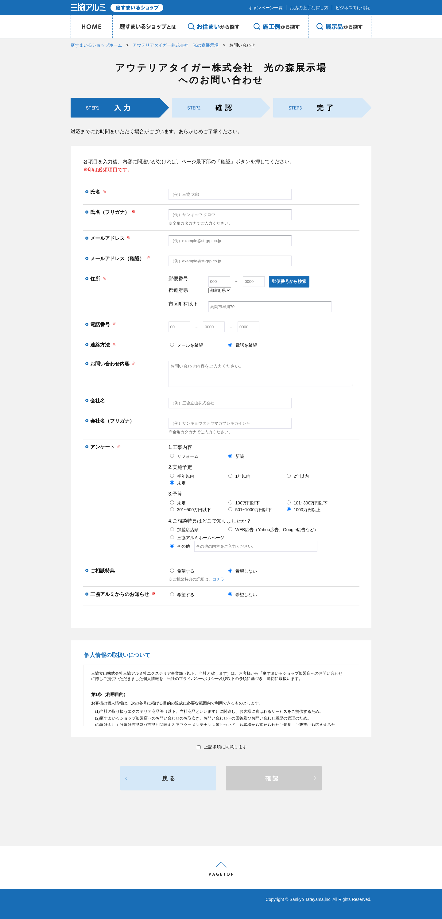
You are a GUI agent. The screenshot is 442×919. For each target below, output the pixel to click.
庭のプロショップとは (147, 26)
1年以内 (239, 476)
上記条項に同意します (222, 746)
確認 (272, 778)
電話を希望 (242, 345)
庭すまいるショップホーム (96, 45)
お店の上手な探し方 (309, 7)
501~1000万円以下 (250, 509)
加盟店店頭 (184, 529)
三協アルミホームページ (197, 537)
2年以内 (298, 476)
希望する (182, 571)
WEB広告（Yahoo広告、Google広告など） (273, 529)
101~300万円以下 (307, 502)
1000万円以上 (303, 509)
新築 (236, 456)
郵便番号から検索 (289, 281)
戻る (169, 778)
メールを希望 (186, 345)
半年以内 (182, 476)
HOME (91, 26)
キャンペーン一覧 (265, 7)
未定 (178, 483)
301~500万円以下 (190, 509)
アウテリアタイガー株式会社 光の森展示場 (176, 45)
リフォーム (184, 456)
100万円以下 (244, 502)
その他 (243, 546)
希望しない (242, 571)
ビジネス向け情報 (352, 7)
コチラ (218, 579)
